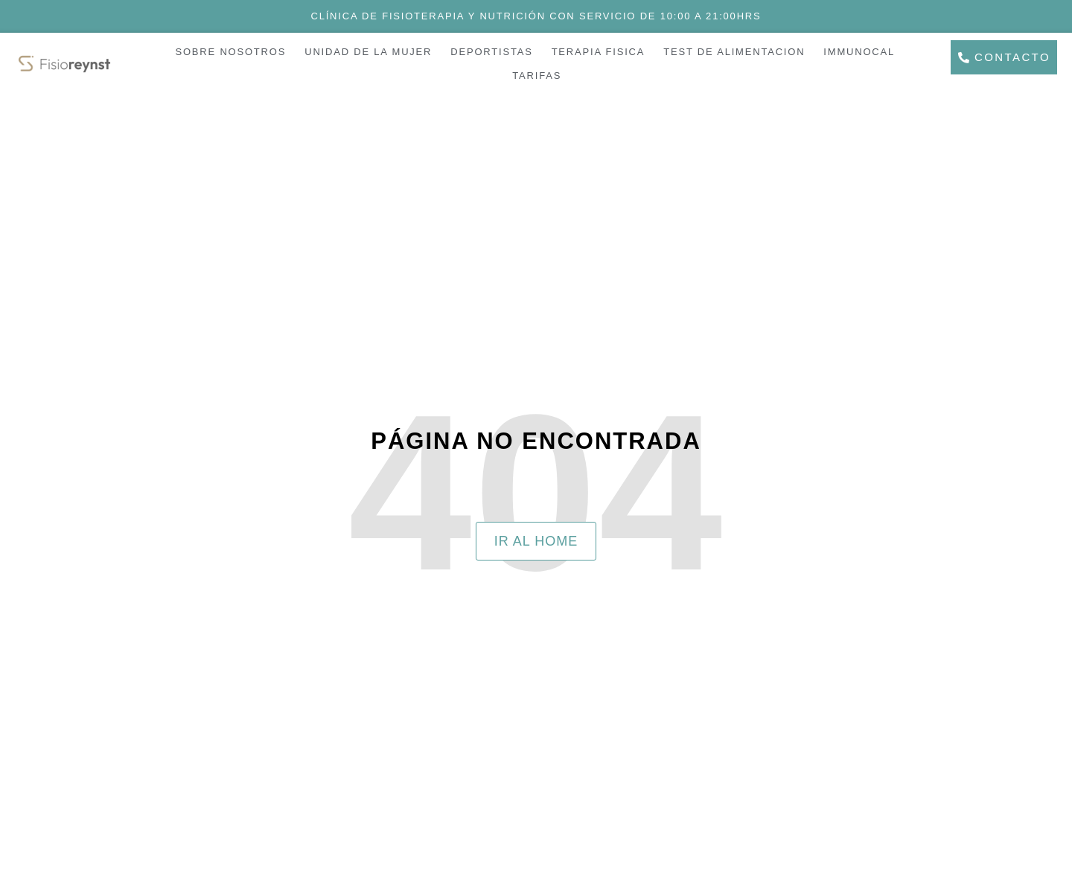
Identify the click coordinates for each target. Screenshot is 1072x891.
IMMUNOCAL (859, 51)
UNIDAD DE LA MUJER (368, 51)
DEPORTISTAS (491, 51)
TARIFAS (536, 75)
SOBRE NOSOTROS (230, 51)
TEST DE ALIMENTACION (734, 51)
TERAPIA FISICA (598, 51)
